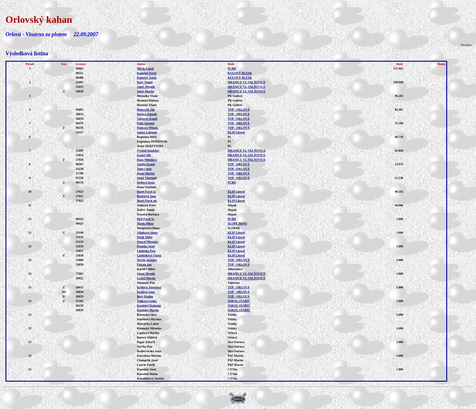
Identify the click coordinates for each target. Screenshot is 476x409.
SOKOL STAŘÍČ (239, 301)
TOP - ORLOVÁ (239, 109)
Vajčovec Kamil (147, 118)
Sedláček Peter (146, 205)
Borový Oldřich (147, 337)
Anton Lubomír (147, 132)
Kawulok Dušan (147, 374)
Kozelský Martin (148, 310)
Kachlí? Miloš (146, 269)
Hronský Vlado (147, 105)
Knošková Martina (149, 319)
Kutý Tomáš (145, 82)
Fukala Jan (144, 264)
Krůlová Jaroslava (149, 287)
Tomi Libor (144, 168)
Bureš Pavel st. (146, 191)
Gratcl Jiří (144, 155)
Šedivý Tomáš (146, 209)
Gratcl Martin (146, 278)
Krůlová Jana (146, 292)
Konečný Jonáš (147, 77)
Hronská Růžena (148, 100)
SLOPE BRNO (237, 223)
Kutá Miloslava (147, 159)
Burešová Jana (146, 196)
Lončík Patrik (146, 364)
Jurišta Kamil (146, 164)
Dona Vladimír (146, 187)
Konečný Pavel (146, 73)
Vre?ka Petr (145, 346)
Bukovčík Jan (146, 109)
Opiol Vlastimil (147, 178)
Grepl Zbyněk (146, 273)
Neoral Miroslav (147, 241)
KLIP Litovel (236, 132)
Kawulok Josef (146, 369)
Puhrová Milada (147, 127)
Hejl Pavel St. (146, 219)
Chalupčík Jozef (147, 360)
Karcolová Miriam (149, 355)
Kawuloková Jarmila (150, 378)
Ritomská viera (147, 314)
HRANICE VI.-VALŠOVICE (247, 82)
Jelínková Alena (147, 232)
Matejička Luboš (148, 323)
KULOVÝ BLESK (240, 73)
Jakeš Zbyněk (146, 86)
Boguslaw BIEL (147, 137)
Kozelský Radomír (149, 305)
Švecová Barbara (148, 214)
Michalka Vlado (147, 96)
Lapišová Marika (148, 333)
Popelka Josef (146, 246)
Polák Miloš (144, 237)
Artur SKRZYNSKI (150, 146)
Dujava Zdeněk (147, 114)
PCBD (232, 68)
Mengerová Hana (148, 228)
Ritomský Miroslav (149, 328)
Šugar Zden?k (146, 342)
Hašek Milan (145, 223)
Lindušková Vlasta (149, 255)
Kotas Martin (146, 173)
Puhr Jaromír (146, 123)
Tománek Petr (146, 282)
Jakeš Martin (145, 91)
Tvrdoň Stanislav (148, 150)
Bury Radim (145, 296)
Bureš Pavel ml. (147, 200)
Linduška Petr (146, 251)
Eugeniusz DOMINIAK (152, 141)
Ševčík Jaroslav (147, 260)
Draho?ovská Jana (149, 351)
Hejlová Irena (146, 182)
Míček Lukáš (145, 68)
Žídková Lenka (147, 301)
